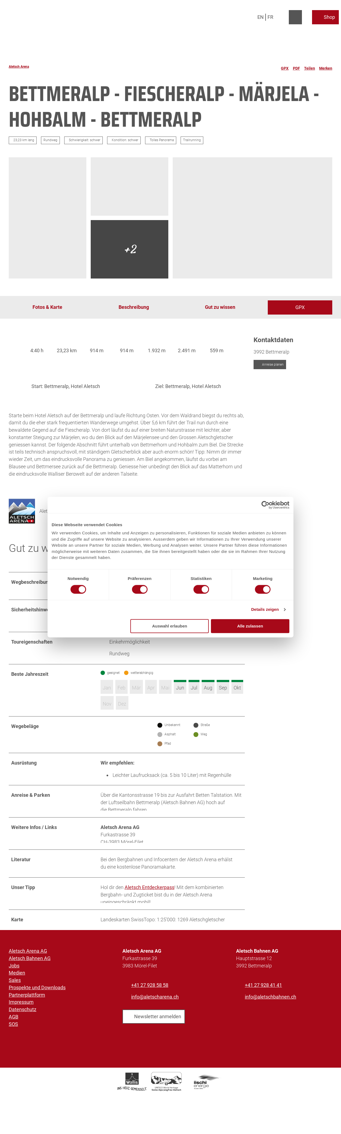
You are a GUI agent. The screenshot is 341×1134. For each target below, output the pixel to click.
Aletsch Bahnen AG (30, 979)
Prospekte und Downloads (37, 1008)
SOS (13, 1045)
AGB (13, 1037)
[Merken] (325, 66)
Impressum (21, 1023)
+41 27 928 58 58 (149, 1006)
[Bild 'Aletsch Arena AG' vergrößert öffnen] (22, 518)
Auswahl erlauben (169, 626)
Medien (17, 994)
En (260, 17)
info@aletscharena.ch (155, 1017)
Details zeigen (265, 609)
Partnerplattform (27, 1015)
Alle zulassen (250, 626)
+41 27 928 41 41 (263, 1006)
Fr (270, 17)
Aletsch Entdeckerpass (149, 905)
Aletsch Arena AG (28, 972)
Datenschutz (22, 1030)
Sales (15, 1001)
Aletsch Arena (19, 67)
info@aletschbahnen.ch (270, 1017)
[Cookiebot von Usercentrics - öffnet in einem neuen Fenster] (265, 505)
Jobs (14, 986)
